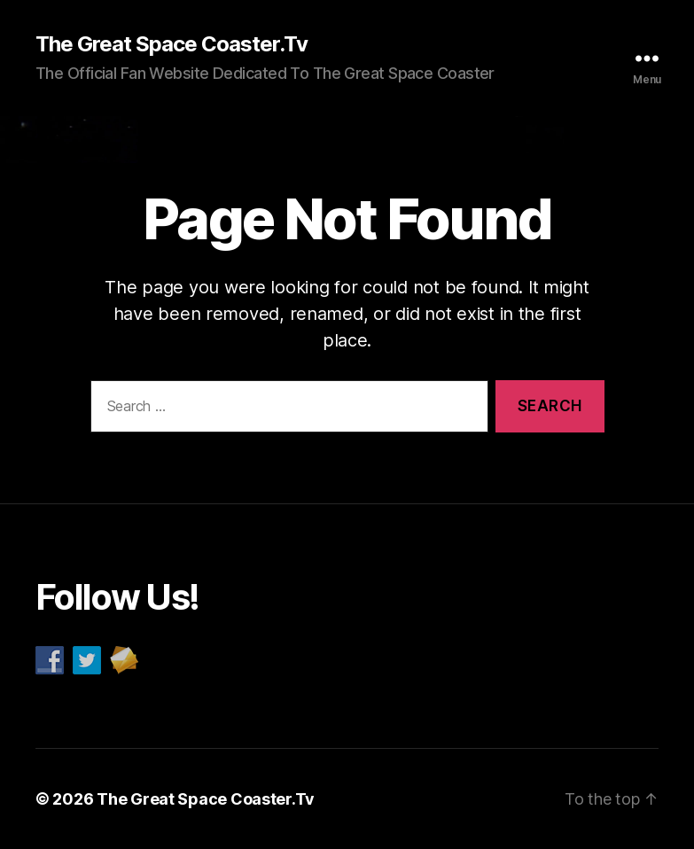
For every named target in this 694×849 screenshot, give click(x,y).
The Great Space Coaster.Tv (171, 44)
